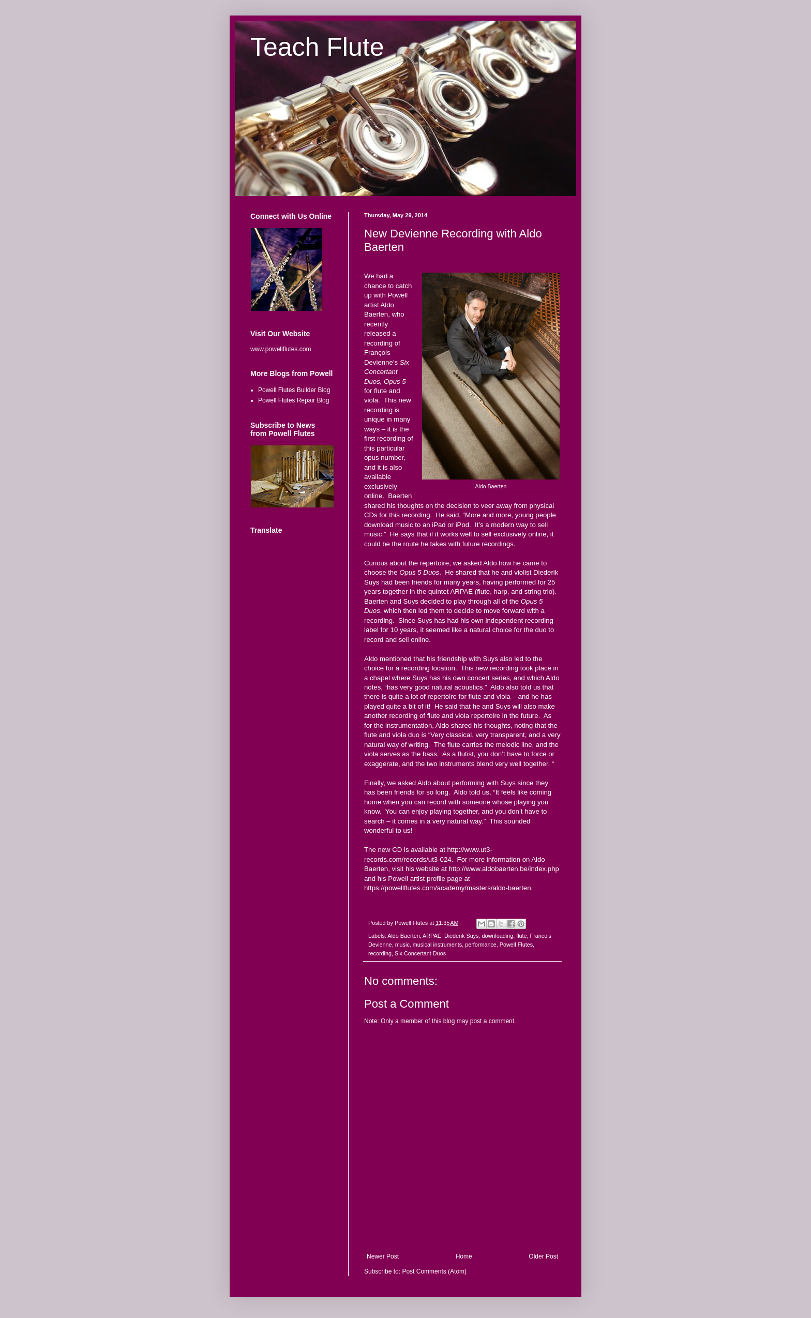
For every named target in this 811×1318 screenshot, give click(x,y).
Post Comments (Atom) (434, 1271)
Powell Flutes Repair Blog (293, 400)
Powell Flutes (516, 944)
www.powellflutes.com (280, 349)
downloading (498, 936)
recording (380, 953)
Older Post (543, 1256)
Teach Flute (317, 47)
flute (521, 936)
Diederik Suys (461, 936)
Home (464, 1256)
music (402, 944)
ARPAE (432, 936)
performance (481, 944)
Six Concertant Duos (420, 953)
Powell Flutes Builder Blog (294, 390)
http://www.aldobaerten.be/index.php (503, 869)
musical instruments (437, 944)
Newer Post (383, 1256)
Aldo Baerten (403, 936)
